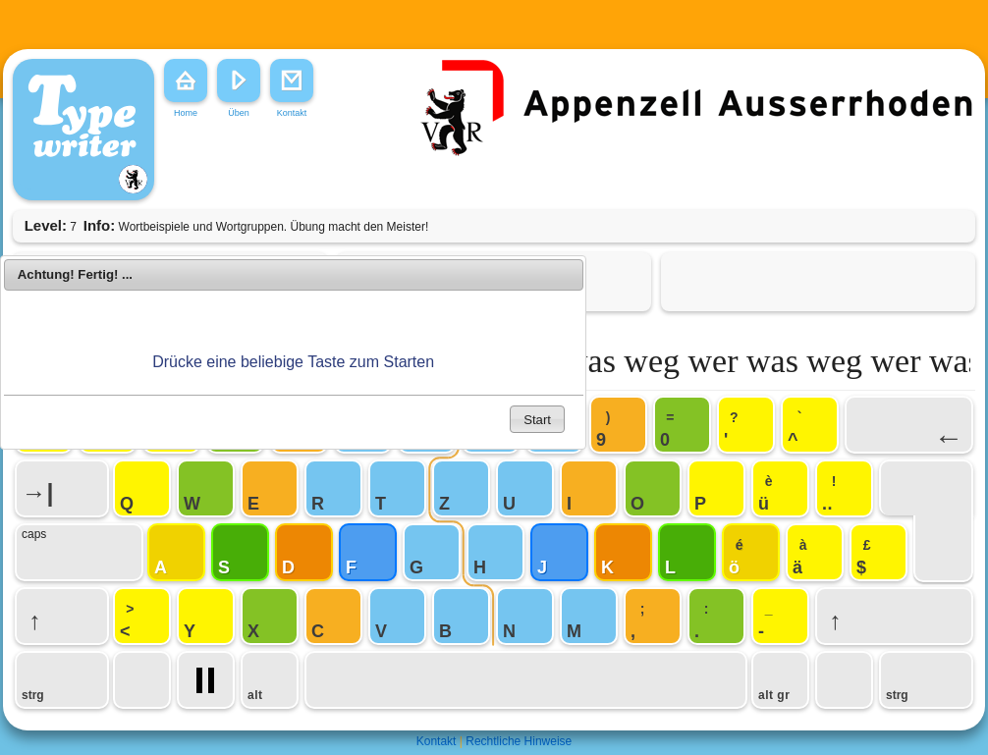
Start (537, 419)
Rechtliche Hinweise (519, 741)
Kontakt (436, 741)
